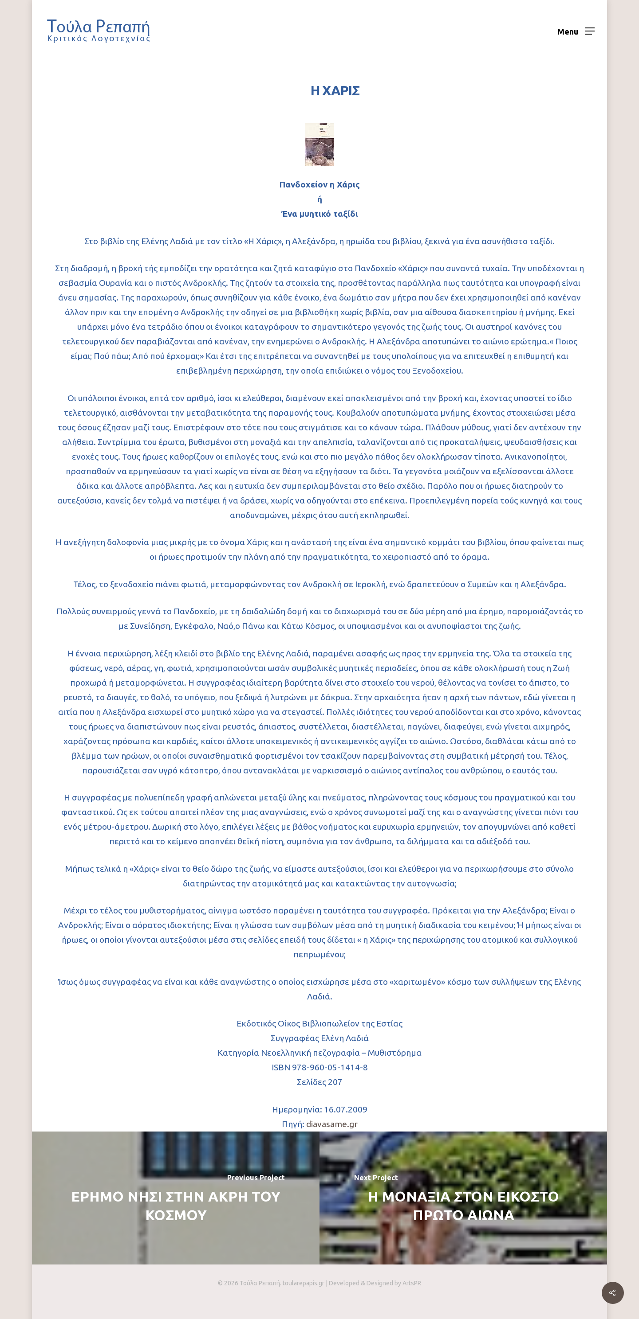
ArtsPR (411, 1283)
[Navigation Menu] (576, 31)
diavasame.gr (332, 1124)
